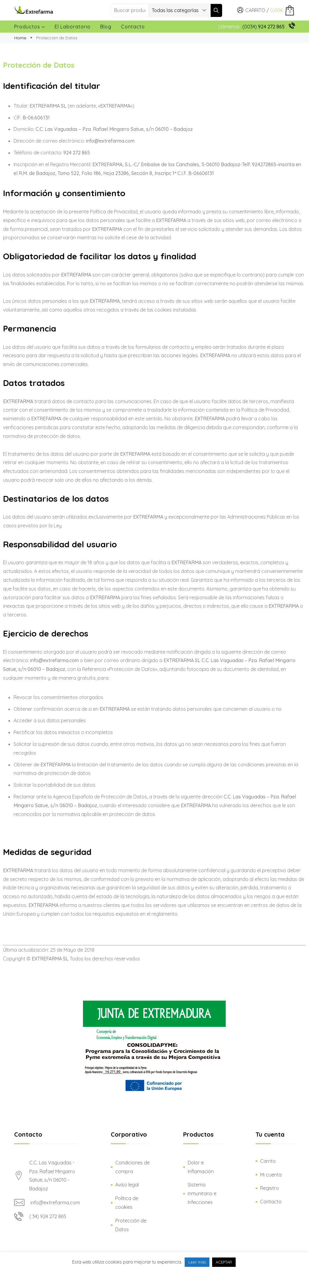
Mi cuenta (271, 1175)
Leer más (197, 1262)
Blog (105, 27)
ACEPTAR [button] (224, 1262)
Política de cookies (126, 1202)
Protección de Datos (130, 1225)
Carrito (268, 1161)
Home (20, 37)
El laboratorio (73, 27)
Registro (269, 1188)
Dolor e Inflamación (201, 1167)
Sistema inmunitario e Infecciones (202, 1193)
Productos (29, 27)
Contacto (133, 27)
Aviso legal (127, 1185)
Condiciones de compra (132, 1167)
